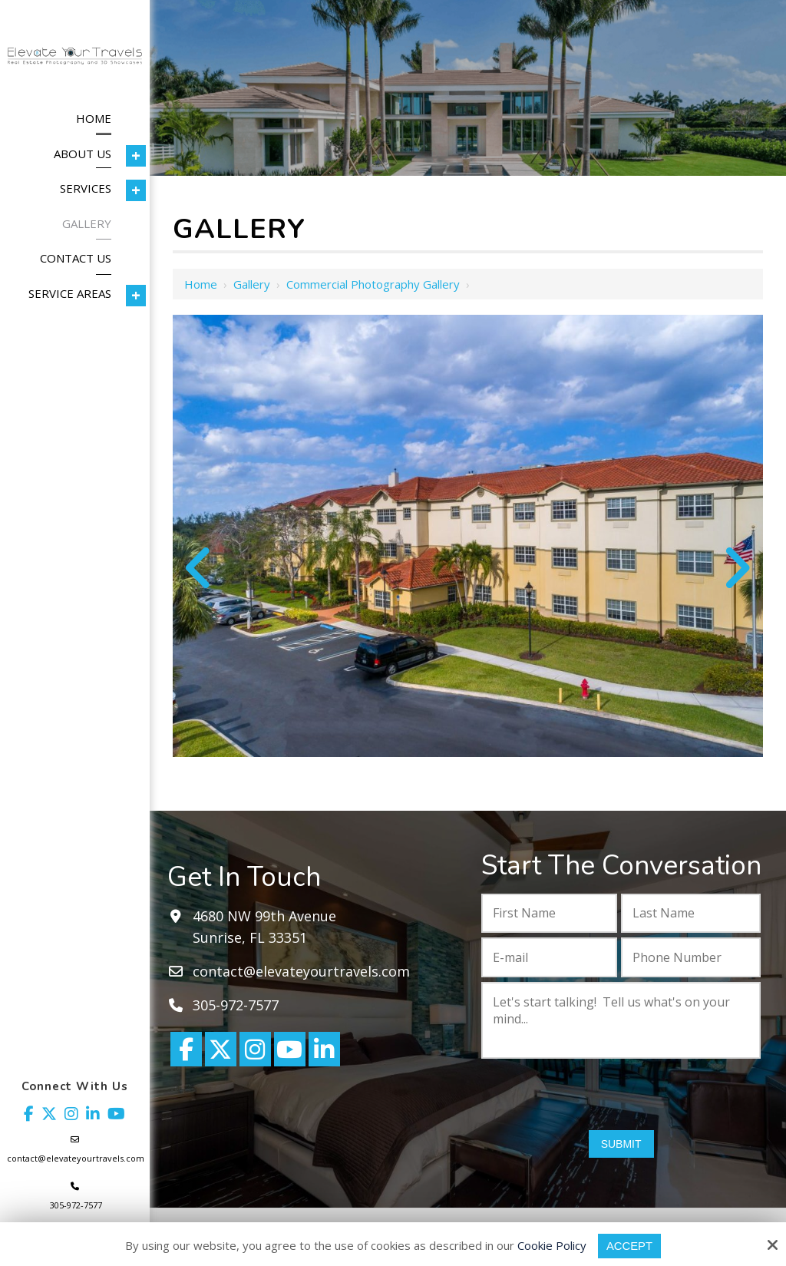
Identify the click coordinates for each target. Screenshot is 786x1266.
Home (200, 284)
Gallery (251, 284)
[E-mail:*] (549, 957)
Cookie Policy (551, 1245)
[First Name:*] (549, 914)
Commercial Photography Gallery (373, 284)
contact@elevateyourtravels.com (75, 1158)
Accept (629, 1245)
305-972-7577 (76, 1205)
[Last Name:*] (691, 914)
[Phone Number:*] (691, 957)
